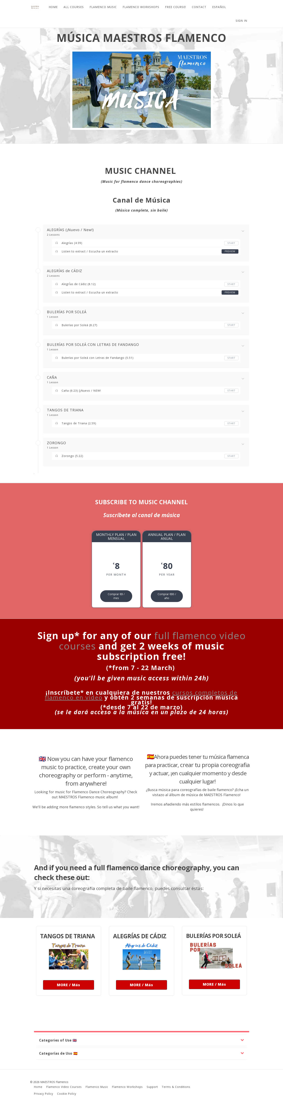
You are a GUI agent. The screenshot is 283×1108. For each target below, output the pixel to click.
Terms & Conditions (176, 1087)
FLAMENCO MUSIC (103, 7)
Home (38, 1087)
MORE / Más (68, 984)
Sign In (241, 20)
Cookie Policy (66, 1093)
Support (152, 1087)
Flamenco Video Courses (64, 1087)
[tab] (141, 1040)
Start (231, 243)
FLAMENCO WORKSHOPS (141, 7)
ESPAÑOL (219, 7)
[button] (141, 1040)
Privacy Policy (43, 1093)
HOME (53, 7)
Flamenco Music (97, 1087)
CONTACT (199, 7)
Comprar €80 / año (167, 596)
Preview (230, 251)
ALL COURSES (74, 7)
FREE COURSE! (175, 7)
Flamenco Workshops (127, 1087)
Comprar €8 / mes (116, 596)
